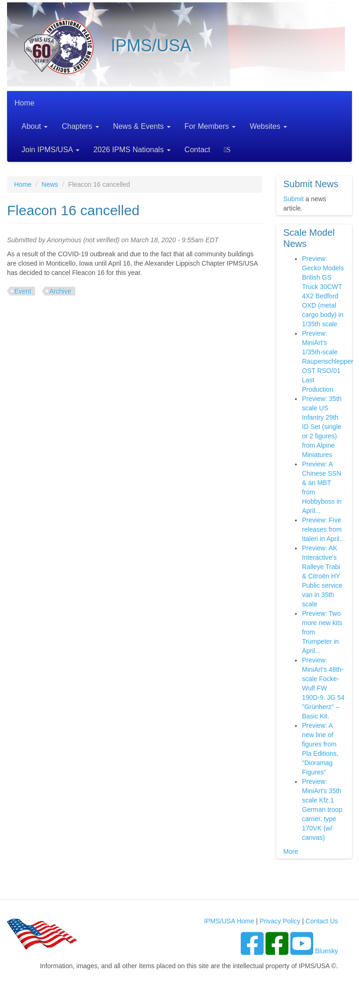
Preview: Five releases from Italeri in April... (323, 529)
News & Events (142, 126)
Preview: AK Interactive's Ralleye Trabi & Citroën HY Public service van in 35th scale (322, 576)
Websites (268, 126)
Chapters (80, 126)
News (50, 184)
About (35, 126)
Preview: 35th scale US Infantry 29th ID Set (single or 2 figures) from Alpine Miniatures (322, 426)
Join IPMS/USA (50, 150)
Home (24, 103)
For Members (210, 126)
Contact (197, 150)
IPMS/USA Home (229, 921)
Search (229, 150)
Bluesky (326, 951)
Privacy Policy (279, 921)
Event (22, 291)
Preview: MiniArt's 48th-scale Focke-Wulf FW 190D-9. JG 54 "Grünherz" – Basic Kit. (323, 688)
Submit (293, 199)
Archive (61, 291)
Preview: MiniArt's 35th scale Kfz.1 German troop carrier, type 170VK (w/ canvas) (322, 809)
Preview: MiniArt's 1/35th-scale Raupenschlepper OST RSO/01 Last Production (327, 361)
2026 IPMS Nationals (132, 150)
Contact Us (322, 921)
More (290, 851)
